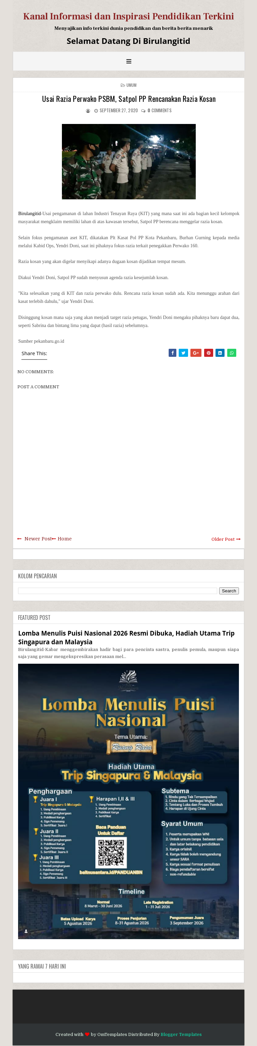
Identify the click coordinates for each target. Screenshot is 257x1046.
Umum (131, 85)
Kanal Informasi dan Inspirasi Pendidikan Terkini (128, 16)
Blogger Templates (181, 1034)
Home (65, 538)
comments (160, 110)
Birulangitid (29, 213)
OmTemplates (112, 1034)
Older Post (223, 539)
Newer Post (38, 538)
